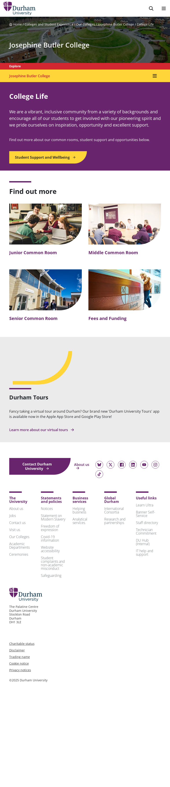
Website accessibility (50, 549)
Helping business (79, 510)
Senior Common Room (33, 318)
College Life (145, 24)
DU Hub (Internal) (143, 542)
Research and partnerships (115, 521)
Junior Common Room (33, 252)
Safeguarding (51, 575)
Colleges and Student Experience (49, 24)
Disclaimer (17, 650)
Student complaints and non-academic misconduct (53, 563)
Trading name (19, 657)
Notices (47, 508)
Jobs (12, 515)
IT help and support (144, 552)
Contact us (17, 522)
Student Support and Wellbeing (45, 157)
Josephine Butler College (116, 24)
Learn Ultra (144, 505)
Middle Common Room (113, 252)
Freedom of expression (50, 528)
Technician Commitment (146, 531)
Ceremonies (18, 554)
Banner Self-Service (145, 514)
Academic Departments (19, 545)
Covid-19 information (50, 538)
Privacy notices (20, 670)
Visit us (14, 529)
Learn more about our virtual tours (41, 430)
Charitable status (22, 644)
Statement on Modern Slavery (53, 517)
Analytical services (80, 521)
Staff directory (147, 522)
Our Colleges (85, 24)
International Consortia (114, 510)
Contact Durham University (37, 466)
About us (81, 466)
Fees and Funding (107, 318)
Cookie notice (19, 663)
